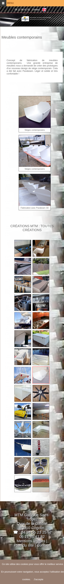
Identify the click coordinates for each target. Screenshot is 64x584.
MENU (7, 3)
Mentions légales (31, 541)
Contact (36, 9)
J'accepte (38, 579)
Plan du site (24, 545)
